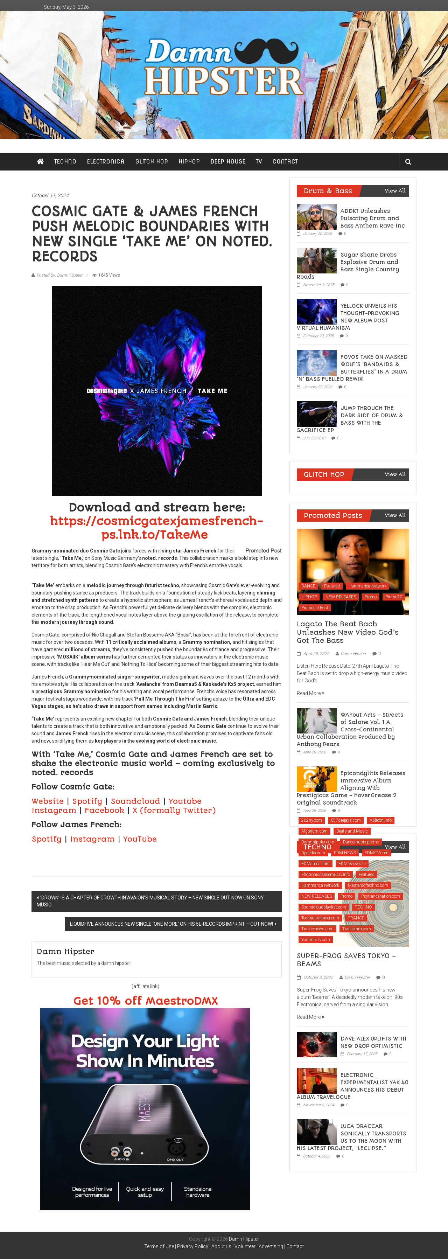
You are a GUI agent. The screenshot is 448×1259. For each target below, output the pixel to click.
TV (259, 161)
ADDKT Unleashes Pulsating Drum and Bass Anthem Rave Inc (373, 218)
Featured (332, 586)
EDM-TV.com (376, 852)
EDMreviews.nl (352, 863)
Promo (371, 596)
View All (395, 191)
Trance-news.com (317, 928)
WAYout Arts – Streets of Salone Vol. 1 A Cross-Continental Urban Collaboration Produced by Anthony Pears (350, 729)
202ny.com (311, 820)
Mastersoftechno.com (368, 885)
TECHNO (65, 161)
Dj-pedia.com (313, 852)
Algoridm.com (314, 831)
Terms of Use (159, 1246)
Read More (310, 693)
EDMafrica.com (315, 863)
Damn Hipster (353, 653)
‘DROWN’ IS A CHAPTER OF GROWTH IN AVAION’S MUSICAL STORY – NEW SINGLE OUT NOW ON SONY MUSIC (150, 901)
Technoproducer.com (320, 918)
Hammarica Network (367, 586)
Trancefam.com (356, 928)
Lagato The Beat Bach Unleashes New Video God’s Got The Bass (348, 632)
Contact (295, 1246)
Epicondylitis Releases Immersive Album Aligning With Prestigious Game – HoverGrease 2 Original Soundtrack (351, 788)
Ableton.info (381, 820)
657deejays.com (346, 820)
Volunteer (244, 1246)
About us (221, 1246)
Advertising (271, 1246)
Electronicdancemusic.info (325, 874)
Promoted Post (314, 607)
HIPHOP (189, 161)
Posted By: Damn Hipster (59, 275)
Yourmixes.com (315, 939)
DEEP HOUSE (227, 161)
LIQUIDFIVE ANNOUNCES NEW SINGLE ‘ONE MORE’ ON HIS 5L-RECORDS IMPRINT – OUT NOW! (171, 924)
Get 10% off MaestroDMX (145, 1001)
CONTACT (285, 161)
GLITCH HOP (151, 161)
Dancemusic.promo (361, 842)
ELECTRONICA (106, 161)
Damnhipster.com (317, 842)
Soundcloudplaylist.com (323, 907)
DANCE (308, 586)
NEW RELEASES (341, 596)
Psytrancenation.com (380, 896)
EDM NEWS (345, 852)
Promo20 (393, 596)
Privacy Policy (192, 1246)
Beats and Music (352, 831)
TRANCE (356, 918)
